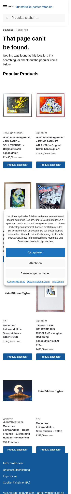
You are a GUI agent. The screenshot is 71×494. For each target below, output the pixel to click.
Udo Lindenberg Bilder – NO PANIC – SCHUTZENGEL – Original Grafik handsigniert (17, 145)
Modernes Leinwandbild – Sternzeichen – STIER (49, 427)
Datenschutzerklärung (38, 281)
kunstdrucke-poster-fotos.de (34, 7)
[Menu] (9, 7)
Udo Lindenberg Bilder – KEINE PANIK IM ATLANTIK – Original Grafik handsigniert (50, 143)
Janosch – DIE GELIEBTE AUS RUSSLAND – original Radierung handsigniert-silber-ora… (49, 335)
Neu (5, 321)
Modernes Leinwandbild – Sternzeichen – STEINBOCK (12, 331)
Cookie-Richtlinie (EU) (16, 482)
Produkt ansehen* (17, 164)
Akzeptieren (35, 252)
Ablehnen (35, 262)
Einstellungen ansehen (35, 273)
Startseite (8, 29)
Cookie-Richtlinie (16, 281)
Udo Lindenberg (13, 133)
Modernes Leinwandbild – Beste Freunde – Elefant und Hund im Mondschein (16, 432)
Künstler (42, 133)
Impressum (58, 281)
